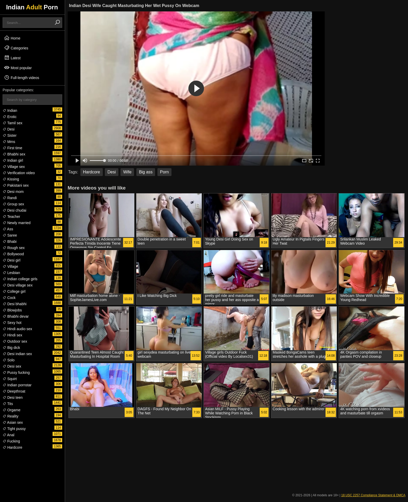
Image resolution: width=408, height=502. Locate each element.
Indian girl (13, 160)
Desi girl (11, 260)
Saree (10, 235)
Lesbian (11, 273)
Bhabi (10, 241)
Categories (16, 48)
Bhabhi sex (14, 154)
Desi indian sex (17, 354)
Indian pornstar (17, 385)
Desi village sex (18, 285)
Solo (9, 360)
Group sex (13, 204)
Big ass (145, 172)
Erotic (10, 117)
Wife (127, 172)
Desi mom (13, 192)
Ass (8, 229)
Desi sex (12, 366)
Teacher (11, 216)
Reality (10, 416)
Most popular (18, 67)
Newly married (16, 223)
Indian (10, 110)
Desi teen (13, 397)
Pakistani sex (16, 185)
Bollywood (13, 254)
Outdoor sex (15, 341)
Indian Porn (32, 7)
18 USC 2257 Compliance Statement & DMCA (373, 495)
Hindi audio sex (17, 329)
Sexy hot (12, 323)
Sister (10, 135)
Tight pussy (14, 429)
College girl (14, 291)
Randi (10, 198)
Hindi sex (12, 335)
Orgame (11, 410)
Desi (9, 129)
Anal (8, 435)
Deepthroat (14, 391)
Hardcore (12, 447)
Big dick (11, 347)
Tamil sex (12, 123)
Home (12, 38)
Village (10, 266)
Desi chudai (14, 210)
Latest (12, 58)
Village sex (14, 167)
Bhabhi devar (16, 316)
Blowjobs (12, 310)
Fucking (11, 441)
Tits (8, 404)
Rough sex (14, 248)
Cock (9, 298)
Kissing (11, 179)
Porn (164, 172)
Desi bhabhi (15, 304)
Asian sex (13, 422)
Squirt (10, 379)
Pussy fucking (16, 372)
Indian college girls (20, 279)
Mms (9, 142)
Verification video (19, 173)
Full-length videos (21, 77)
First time (12, 148)
